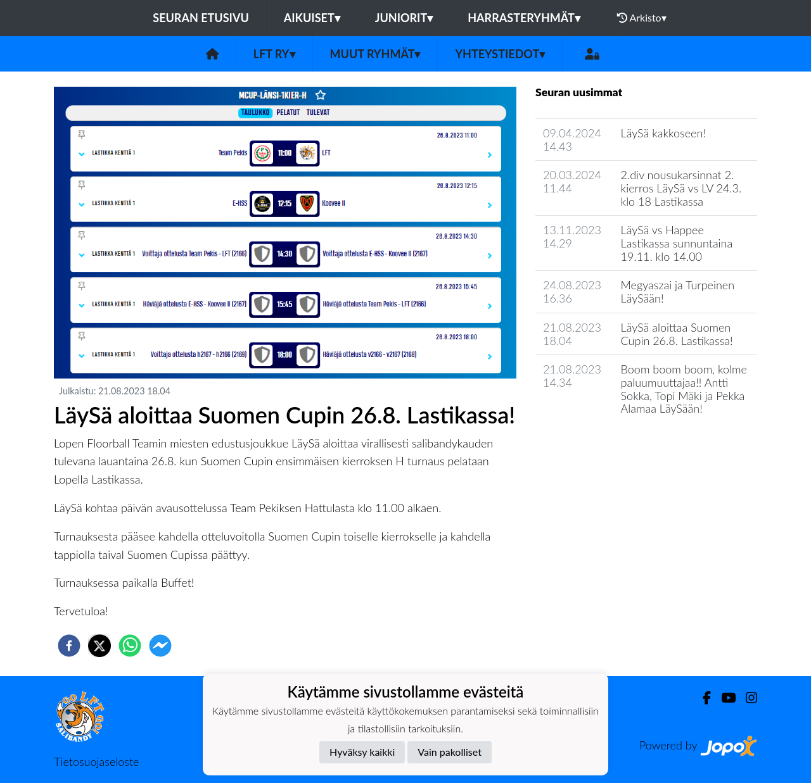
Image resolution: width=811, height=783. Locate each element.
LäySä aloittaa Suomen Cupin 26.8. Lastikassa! (677, 334)
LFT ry (274, 54)
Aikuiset (312, 18)
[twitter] (99, 645)
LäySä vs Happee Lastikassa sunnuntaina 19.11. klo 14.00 (677, 243)
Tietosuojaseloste (96, 761)
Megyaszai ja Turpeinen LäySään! (678, 291)
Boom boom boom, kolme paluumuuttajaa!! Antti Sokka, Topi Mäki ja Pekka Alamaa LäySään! (684, 388)
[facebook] (69, 645)
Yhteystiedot (500, 54)
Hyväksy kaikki (362, 752)
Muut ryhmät (375, 54)
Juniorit (404, 18)
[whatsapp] (129, 645)
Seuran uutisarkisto (591, 445)
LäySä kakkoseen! (663, 133)
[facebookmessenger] (160, 645)
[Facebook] (702, 698)
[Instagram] (746, 698)
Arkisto (642, 17)
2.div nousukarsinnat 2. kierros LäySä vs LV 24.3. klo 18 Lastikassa (681, 188)
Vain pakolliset (450, 752)
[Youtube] (723, 698)
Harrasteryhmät (524, 18)
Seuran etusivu (201, 18)
